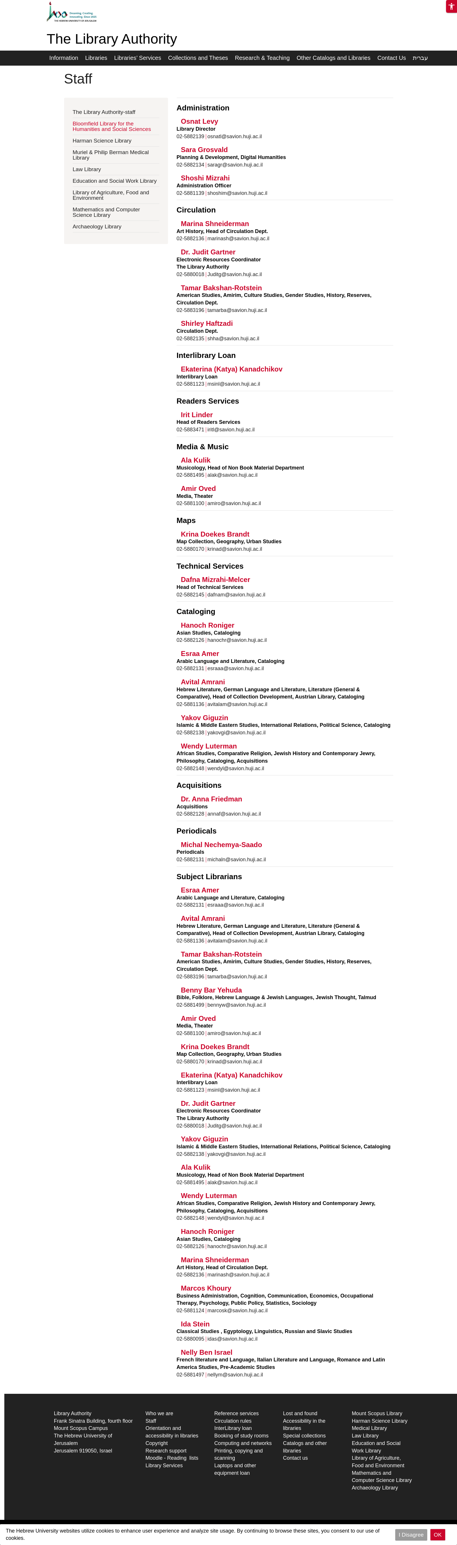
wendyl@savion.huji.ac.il (236, 768)
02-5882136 (190, 238)
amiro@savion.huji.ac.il (234, 503)
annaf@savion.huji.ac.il (234, 814)
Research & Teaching (262, 58)
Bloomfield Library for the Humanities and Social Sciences (112, 126)
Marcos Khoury (206, 1288)
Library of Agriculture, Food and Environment (111, 195)
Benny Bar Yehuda (211, 990)
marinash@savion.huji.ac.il (238, 238)
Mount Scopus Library (377, 1413)
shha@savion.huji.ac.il (233, 338)
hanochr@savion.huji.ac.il (237, 640)
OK (438, 1535)
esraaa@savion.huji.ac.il (236, 668)
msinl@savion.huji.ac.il (234, 384)
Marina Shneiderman (215, 224)
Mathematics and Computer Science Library (106, 212)
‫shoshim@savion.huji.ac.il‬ (237, 193)
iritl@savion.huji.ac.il (231, 430)
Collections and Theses (198, 58)
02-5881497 (190, 1375)
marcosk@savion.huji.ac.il (238, 1310)
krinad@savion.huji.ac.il (235, 549)
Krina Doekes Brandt (215, 534)
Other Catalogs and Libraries (334, 58)
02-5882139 (190, 136)
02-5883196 (190, 310)
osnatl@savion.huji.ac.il (235, 136)
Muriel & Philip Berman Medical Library (111, 154)
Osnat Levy (199, 121)
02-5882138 (190, 732)
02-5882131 (190, 668)
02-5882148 (190, 768)
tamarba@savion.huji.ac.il (237, 310)
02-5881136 (190, 704)
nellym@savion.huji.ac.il (235, 1375)
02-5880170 (190, 549)
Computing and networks (243, 1443)
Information (63, 58)
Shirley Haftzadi (207, 323)
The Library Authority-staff (104, 112)
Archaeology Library (97, 226)
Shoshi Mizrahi (205, 178)
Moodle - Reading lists (172, 1458)
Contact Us (391, 58)
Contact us (295, 1458)
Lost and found (300, 1413)
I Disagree (411, 1535)
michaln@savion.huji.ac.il (237, 859)
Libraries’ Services (137, 58)
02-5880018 (190, 274)
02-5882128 (190, 814)
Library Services (164, 1465)
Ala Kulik (196, 460)
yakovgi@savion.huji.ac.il (237, 732)
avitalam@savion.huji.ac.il (237, 704)
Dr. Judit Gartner (208, 252)
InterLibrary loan (233, 1428)
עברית (420, 58)
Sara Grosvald (204, 150)
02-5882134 (190, 165)
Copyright (157, 1443)
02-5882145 (190, 595)
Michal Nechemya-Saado (221, 845)
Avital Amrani (203, 682)
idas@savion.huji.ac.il (233, 1339)
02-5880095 (190, 1339)
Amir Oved (198, 488)
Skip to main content (23, 3)
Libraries (96, 58)
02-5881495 (190, 475)
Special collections (304, 1436)
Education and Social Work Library (115, 181)
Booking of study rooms (241, 1436)
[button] (451, 6)
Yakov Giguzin (204, 718)
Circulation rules (232, 1421)
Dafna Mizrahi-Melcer (215, 579)
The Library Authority (112, 39)
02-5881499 (190, 1005)
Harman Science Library (102, 140)
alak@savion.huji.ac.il (233, 475)
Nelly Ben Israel (207, 1352)
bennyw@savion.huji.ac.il (237, 1005)
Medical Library (369, 1428)
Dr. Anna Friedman (211, 799)
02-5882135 (190, 338)
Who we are (159, 1413)
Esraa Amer (200, 653)
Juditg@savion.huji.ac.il (235, 274)
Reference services (236, 1413)
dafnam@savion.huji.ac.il (236, 595)
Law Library (87, 169)
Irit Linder (197, 415)
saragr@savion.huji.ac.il (235, 165)
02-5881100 (190, 503)
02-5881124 (190, 1310)
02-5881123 (190, 384)
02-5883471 (190, 430)
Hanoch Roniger (207, 625)
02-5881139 (190, 193)
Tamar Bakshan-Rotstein (221, 288)
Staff (151, 1421)
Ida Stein (195, 1324)
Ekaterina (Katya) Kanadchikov (232, 369)
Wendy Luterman (209, 746)
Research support (166, 1451)
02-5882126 (190, 640)
